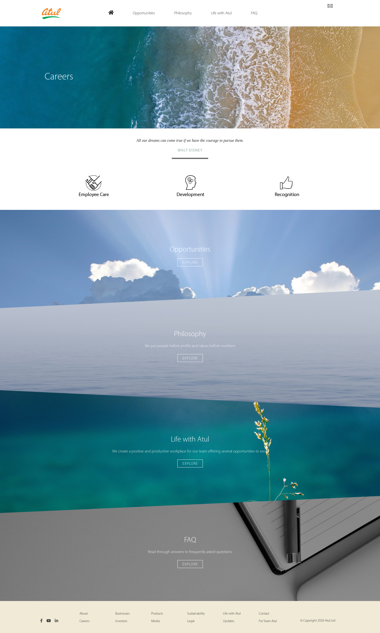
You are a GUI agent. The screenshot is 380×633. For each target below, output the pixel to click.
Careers (84, 621)
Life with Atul (232, 614)
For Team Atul (268, 621)
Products (157, 614)
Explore (190, 263)
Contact (264, 614)
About (83, 614)
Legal (190, 621)
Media (155, 621)
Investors (121, 621)
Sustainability (196, 614)
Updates (228, 621)
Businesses (122, 614)
